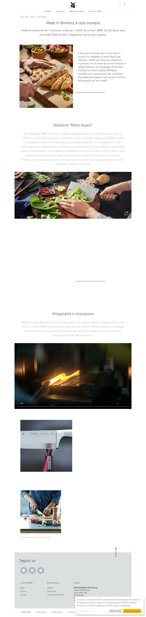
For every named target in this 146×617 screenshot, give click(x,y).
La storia (23, 591)
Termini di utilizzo (74, 612)
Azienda (23, 595)
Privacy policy (56, 612)
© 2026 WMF (25, 612)
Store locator (51, 591)
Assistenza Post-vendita (55, 595)
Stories (33, 17)
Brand (22, 588)
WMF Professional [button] (76, 11)
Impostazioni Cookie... (84, 611)
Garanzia (50, 588)
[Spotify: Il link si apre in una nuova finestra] (40, 570)
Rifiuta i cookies (115, 611)
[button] (120, 4)
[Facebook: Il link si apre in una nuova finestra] (23, 570)
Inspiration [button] (60, 11)
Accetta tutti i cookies (132, 611)
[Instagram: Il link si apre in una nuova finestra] (32, 570)
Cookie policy (41, 612)
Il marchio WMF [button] (94, 11)
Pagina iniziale (24, 17)
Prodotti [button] (48, 11)
